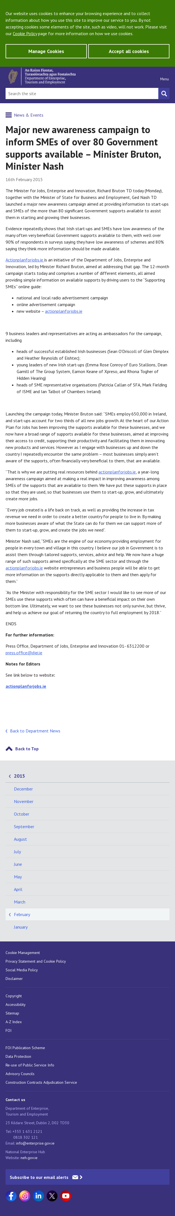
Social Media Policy (22, 969)
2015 (19, 776)
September (24, 826)
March (19, 902)
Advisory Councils (20, 1073)
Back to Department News (35, 731)
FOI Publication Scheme (25, 1047)
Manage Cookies (46, 51)
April (18, 889)
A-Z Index (14, 1021)
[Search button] (163, 93)
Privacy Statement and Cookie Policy (36, 961)
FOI (8, 1030)
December (23, 789)
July (17, 851)
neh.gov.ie (29, 1157)
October (21, 814)
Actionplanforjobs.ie (25, 260)
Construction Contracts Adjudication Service (41, 1082)
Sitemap (12, 1013)
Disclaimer (14, 978)
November (23, 801)
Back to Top (27, 748)
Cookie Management (23, 952)
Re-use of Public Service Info (30, 1065)
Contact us (15, 1099)
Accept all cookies (129, 51)
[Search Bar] (82, 93)
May (18, 876)
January (21, 927)
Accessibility (16, 1004)
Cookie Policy (25, 33)
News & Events (28, 115)
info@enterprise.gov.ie (35, 1143)
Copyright (14, 995)
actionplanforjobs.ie (63, 311)
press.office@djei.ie (24, 652)
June (18, 864)
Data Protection (18, 1056)
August (20, 839)
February (22, 914)
